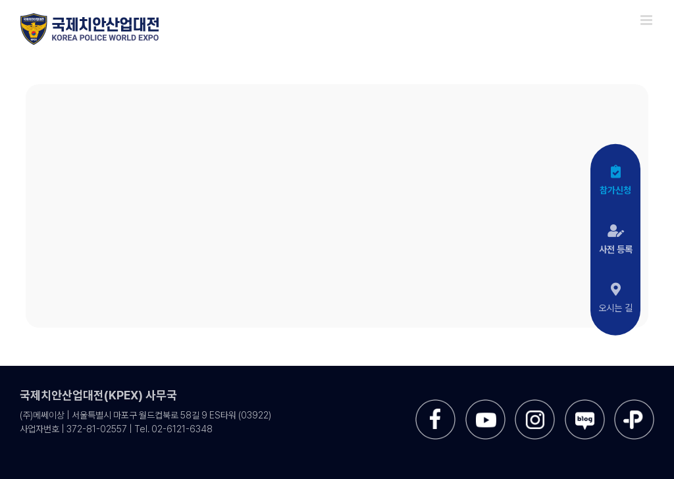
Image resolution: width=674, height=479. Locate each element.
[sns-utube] (485, 404)
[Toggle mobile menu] (647, 20)
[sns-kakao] (634, 404)
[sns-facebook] (435, 404)
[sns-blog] (585, 404)
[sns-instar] (535, 404)
